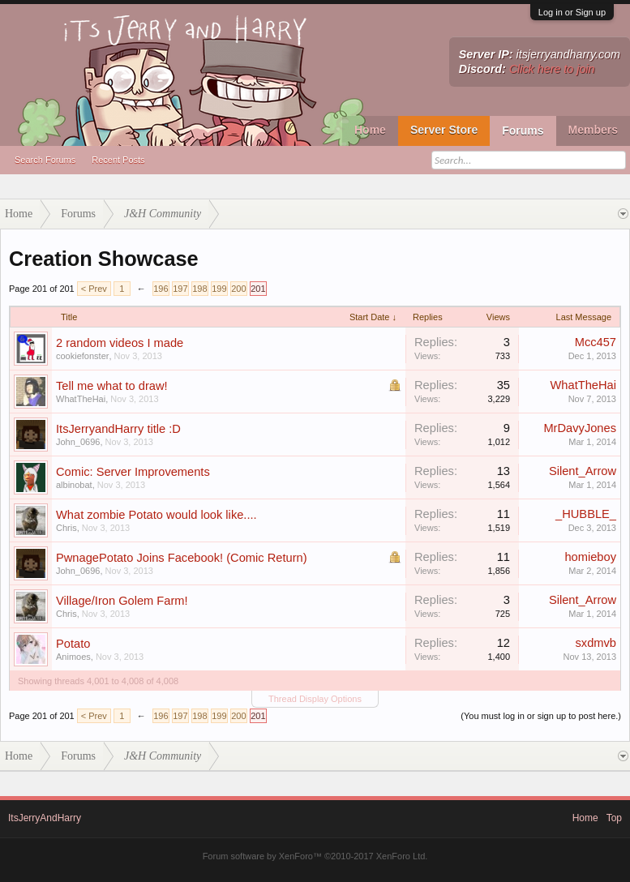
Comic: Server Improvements (133, 471)
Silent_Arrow (582, 471)
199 (219, 288)
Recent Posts (118, 160)
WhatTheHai (80, 399)
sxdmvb (596, 642)
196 (160, 288)
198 (199, 288)
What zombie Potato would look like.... (156, 514)
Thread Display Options (315, 699)
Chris (66, 528)
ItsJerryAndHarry (44, 818)
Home (370, 129)
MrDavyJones (579, 428)
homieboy (590, 556)
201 (258, 288)
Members (593, 129)
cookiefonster (82, 356)
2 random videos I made (119, 342)
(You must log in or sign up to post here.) (541, 716)
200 (238, 288)
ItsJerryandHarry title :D (118, 428)
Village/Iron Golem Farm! (122, 600)
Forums (522, 130)
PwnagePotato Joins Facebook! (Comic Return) (181, 557)
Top (614, 818)
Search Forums (45, 160)
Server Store (444, 129)
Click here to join (552, 68)
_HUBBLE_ (585, 513)
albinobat (74, 485)
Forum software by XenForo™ (315, 856)
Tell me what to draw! (112, 385)
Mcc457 (595, 342)
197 (180, 288)
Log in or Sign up (572, 12)
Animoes (73, 657)
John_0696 (78, 442)
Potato (73, 643)
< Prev (94, 288)
